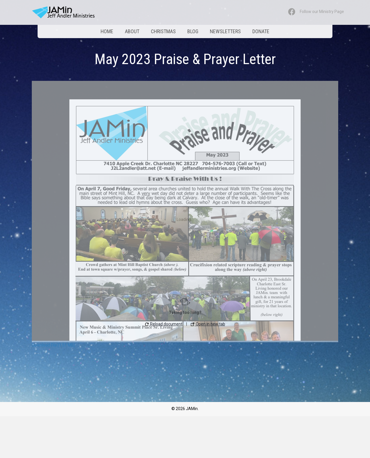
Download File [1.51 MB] (53, 345)
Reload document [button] (163, 324)
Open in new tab (208, 324)
